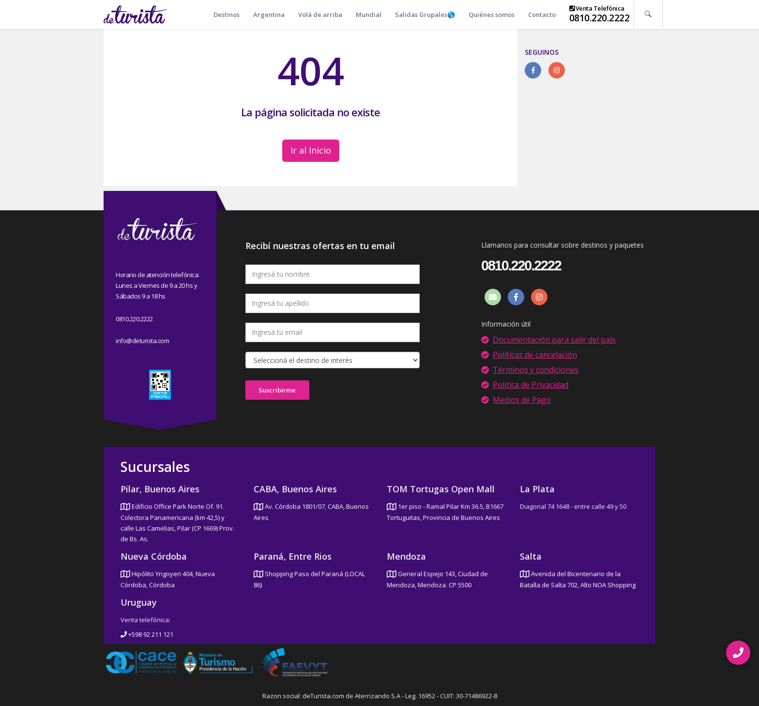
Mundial (368, 14)
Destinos (226, 14)
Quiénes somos (492, 14)
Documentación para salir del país (554, 339)
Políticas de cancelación (535, 354)
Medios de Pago (522, 399)
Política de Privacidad (530, 384)
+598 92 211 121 (147, 634)
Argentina (269, 14)
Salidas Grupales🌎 (425, 14)
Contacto (542, 14)
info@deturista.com (142, 340)
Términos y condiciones (535, 369)
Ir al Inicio (310, 150)
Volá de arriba (320, 14)
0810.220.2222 (599, 18)
